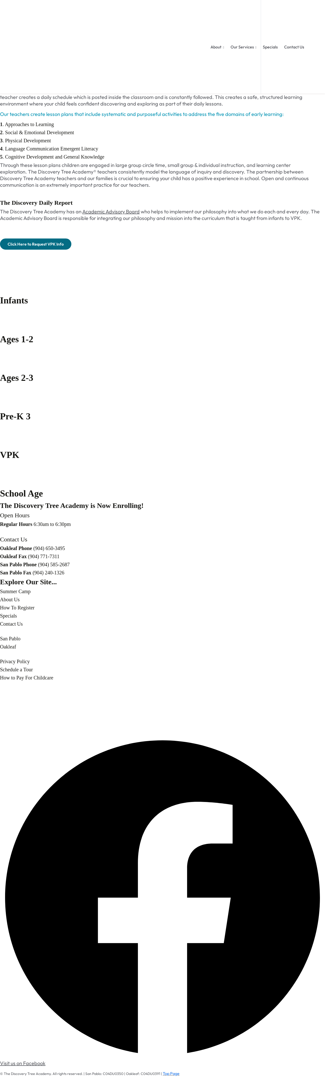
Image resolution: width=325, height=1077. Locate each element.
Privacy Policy (15, 661)
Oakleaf (8, 646)
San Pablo (10, 638)
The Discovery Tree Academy (27, 1073)
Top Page (171, 1073)
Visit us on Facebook (22, 1063)
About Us (10, 599)
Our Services (242, 46)
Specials (270, 46)
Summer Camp (15, 591)
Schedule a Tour (16, 669)
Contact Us (294, 46)
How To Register (17, 607)
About (215, 46)
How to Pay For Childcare (26, 677)
